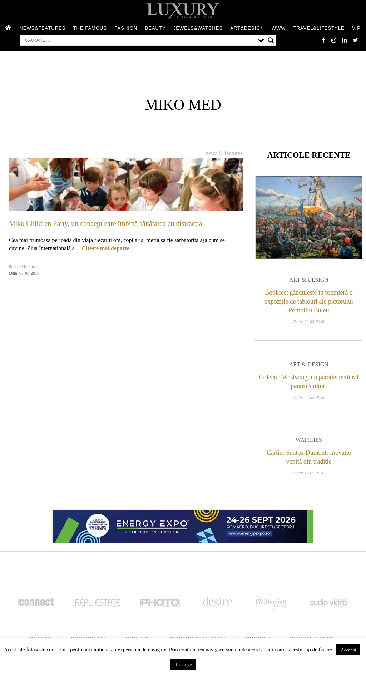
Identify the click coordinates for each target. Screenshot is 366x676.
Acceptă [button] (348, 649)
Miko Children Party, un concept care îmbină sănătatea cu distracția (105, 223)
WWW (279, 28)
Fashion (125, 28)
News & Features (224, 153)
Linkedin (344, 40)
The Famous (90, 28)
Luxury (30, 266)
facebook (323, 40)
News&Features (42, 28)
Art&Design (247, 28)
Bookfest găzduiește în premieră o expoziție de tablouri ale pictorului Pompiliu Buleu (308, 301)
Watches (309, 440)
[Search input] (139, 40)
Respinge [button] (183, 664)
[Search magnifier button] (271, 40)
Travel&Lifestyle (319, 28)
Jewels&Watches (198, 28)
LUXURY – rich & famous (183, 10)
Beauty (155, 28)
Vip (356, 28)
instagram (333, 40)
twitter (355, 40)
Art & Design (308, 280)
